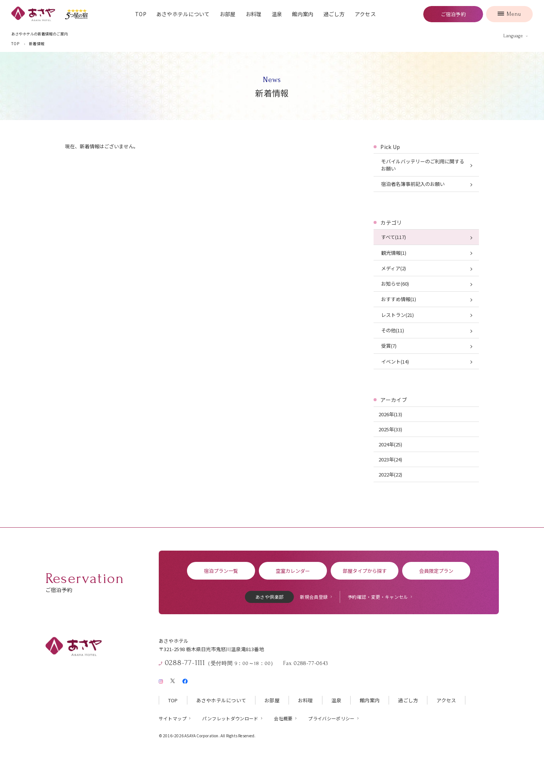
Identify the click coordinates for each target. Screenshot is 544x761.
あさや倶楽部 (269, 597)
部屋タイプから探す (365, 570)
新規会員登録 (314, 597)
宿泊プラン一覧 (221, 570)
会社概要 (283, 718)
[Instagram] (161, 679)
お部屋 (228, 14)
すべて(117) (393, 236)
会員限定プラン (436, 570)
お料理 (254, 14)
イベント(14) (395, 361)
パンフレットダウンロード (230, 718)
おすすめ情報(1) (398, 299)
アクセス (365, 14)
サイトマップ (173, 718)
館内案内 (302, 14)
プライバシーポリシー (331, 718)
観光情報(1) (393, 252)
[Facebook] (184, 679)
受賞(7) (389, 345)
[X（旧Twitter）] (172, 679)
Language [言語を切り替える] (513, 35)
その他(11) (392, 330)
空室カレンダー (293, 570)
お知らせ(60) (395, 283)
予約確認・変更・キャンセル (378, 597)
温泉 (277, 14)
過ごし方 (334, 14)
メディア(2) (393, 268)
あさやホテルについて (183, 14)
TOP (140, 14)
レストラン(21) (397, 314)
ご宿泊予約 (453, 14)
